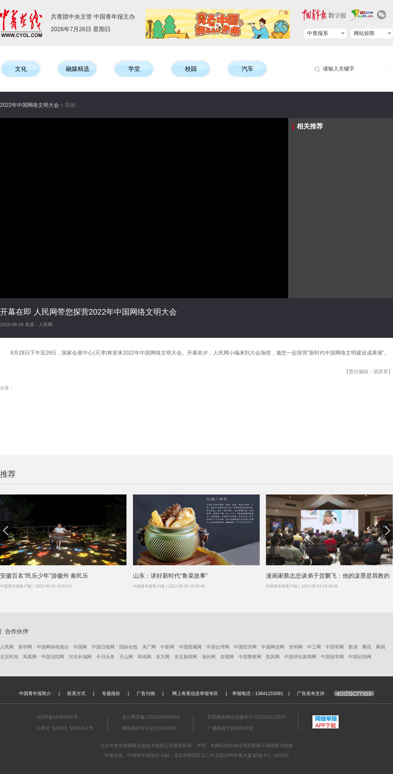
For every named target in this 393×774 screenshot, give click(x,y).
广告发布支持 (335, 693)
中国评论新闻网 (300, 656)
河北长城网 (80, 656)
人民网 (7, 646)
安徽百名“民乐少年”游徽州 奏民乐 (44, 575)
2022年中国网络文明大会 (29, 105)
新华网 (25, 646)
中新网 (167, 646)
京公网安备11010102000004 (151, 717)
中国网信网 (272, 646)
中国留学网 (332, 656)
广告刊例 (146, 693)
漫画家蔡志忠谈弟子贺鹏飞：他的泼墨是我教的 (328, 575)
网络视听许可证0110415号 (149, 728)
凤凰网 (30, 656)
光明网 (296, 646)
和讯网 (144, 656)
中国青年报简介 (35, 693)
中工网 (314, 646)
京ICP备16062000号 (57, 717)
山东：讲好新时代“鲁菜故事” (170, 575)
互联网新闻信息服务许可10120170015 (246, 717)
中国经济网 (245, 646)
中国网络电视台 (53, 646)
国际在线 (128, 646)
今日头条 (105, 656)
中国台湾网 (217, 646)
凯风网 (273, 656)
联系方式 (76, 693)
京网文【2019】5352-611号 (64, 728)
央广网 (149, 646)
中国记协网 (359, 656)
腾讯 (366, 646)
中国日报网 (103, 646)
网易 (380, 646)
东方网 (163, 656)
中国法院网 (52, 656)
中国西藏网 (190, 646)
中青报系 (317, 33)
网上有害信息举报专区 (195, 693)
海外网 (208, 656)
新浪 (353, 646)
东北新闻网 (185, 656)
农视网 (227, 656)
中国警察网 (249, 656)
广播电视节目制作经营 (230, 728)
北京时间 (9, 656)
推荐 (8, 474)
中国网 (80, 646)
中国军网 (335, 646)
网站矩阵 (364, 33)
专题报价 (111, 693)
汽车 (247, 69)
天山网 (126, 656)
